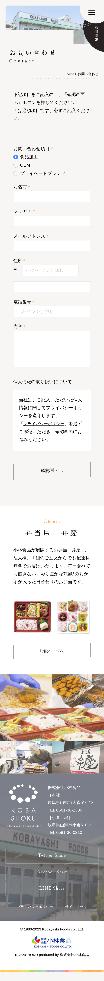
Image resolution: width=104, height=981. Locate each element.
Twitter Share (52, 857)
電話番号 (24, 301)
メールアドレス (31, 236)
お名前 (22, 186)
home (70, 74)
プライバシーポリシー (46, 423)
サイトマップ (78, 915)
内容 (20, 326)
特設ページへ (52, 652)
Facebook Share (52, 876)
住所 (20, 260)
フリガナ (24, 211)
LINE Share (52, 895)
